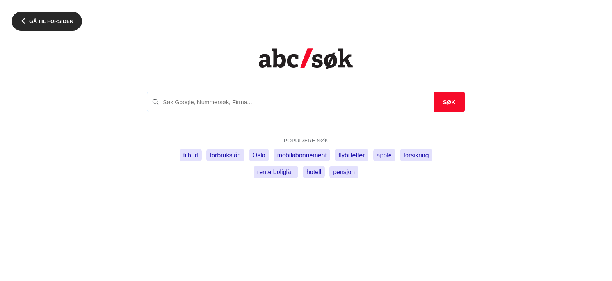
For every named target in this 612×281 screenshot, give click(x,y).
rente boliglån (276, 172)
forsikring (416, 155)
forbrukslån (225, 155)
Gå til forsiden (51, 21)
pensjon (344, 172)
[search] (305, 102)
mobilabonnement (302, 155)
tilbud (190, 155)
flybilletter (351, 155)
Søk (449, 102)
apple (384, 155)
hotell (313, 172)
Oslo (259, 155)
